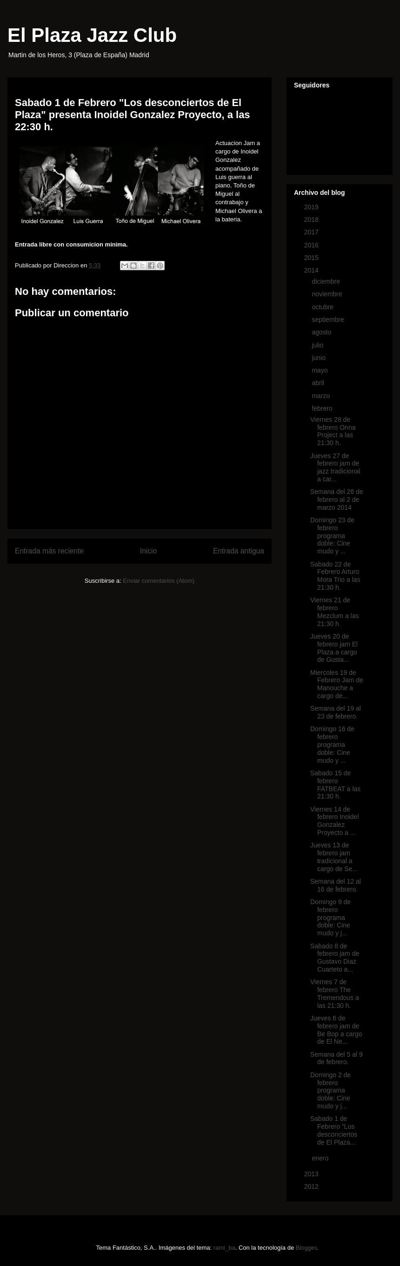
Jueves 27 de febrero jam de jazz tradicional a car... (335, 467)
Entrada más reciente (49, 551)
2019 (312, 207)
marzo (322, 396)
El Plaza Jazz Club (92, 35)
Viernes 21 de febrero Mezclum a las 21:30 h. (334, 611)
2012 (312, 1186)
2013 (312, 1174)
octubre (323, 307)
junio (319, 357)
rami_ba (224, 1247)
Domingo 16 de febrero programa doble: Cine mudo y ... (332, 744)
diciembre (327, 281)
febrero (323, 408)
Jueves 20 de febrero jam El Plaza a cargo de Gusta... (334, 648)
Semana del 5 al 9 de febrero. (336, 1058)
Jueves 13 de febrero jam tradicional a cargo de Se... (334, 856)
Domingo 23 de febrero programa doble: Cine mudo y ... (332, 535)
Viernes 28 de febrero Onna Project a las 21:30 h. (333, 431)
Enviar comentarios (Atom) (158, 580)
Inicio (148, 551)
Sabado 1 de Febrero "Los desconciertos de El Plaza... (333, 1130)
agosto (322, 332)
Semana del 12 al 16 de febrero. (335, 885)
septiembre (329, 319)
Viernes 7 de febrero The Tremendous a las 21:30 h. (334, 993)
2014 (312, 270)
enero (321, 1158)
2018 (312, 219)
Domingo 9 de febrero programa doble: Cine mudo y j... (330, 917)
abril (319, 382)
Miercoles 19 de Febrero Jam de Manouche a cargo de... (336, 684)
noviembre (328, 294)
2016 (312, 245)
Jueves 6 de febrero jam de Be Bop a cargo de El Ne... (336, 1029)
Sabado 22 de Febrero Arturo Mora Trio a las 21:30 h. (335, 575)
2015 (312, 257)
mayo (320, 370)
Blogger (306, 1247)
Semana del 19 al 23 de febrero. (335, 712)
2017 (312, 232)
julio (318, 345)
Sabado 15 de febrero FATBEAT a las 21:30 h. (335, 784)
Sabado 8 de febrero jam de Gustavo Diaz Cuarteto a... (334, 957)
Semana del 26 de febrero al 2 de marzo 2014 (336, 499)
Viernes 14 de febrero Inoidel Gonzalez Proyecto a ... (334, 821)
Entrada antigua (238, 551)
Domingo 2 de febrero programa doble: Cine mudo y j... (330, 1090)
